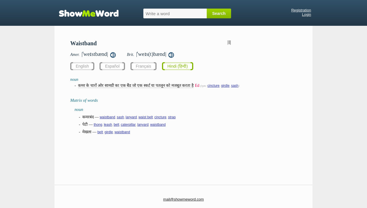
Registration (301, 10)
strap (172, 117)
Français (143, 66)
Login (306, 14)
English (82, 66)
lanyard (131, 117)
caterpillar (128, 125)
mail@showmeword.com (183, 199)
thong (98, 125)
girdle (225, 86)
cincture (213, 86)
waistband (107, 117)
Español (112, 66)
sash (234, 86)
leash (108, 125)
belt (116, 125)
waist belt (145, 117)
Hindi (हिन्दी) (177, 66)
